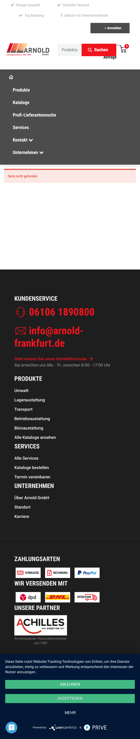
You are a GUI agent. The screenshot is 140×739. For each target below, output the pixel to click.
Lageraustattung (29, 399)
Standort (22, 507)
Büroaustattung (28, 428)
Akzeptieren (70, 698)
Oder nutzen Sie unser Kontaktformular (53, 358)
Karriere (21, 516)
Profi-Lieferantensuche (34, 115)
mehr (70, 712)
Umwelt (21, 390)
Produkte (21, 90)
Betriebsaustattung (32, 418)
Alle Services (26, 458)
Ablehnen (70, 684)
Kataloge (21, 102)
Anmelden (113, 28)
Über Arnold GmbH (31, 497)
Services (21, 127)
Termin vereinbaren (32, 476)
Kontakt (23, 140)
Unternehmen (28, 152)
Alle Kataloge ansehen (35, 437)
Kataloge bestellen (31, 467)
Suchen (101, 49)
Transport (23, 409)
